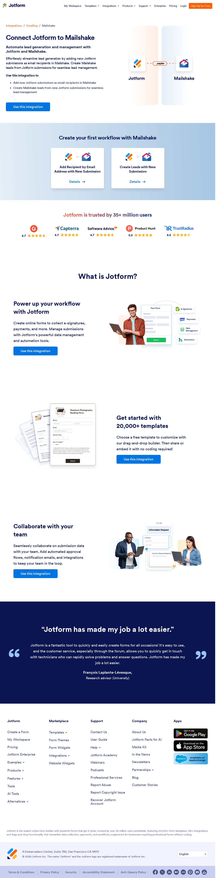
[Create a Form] (18, 732)
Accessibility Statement (99, 872)
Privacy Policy (49, 872)
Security (71, 872)
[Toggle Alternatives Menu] (18, 801)
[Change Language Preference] (192, 854)
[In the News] (141, 754)
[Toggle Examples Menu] (16, 762)
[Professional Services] (106, 777)
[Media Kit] (139, 747)
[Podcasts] (97, 770)
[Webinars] (98, 762)
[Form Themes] (59, 740)
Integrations (14, 25)
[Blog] (135, 777)
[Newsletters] (141, 762)
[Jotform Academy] (104, 755)
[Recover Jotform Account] (109, 802)
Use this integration (28, 107)
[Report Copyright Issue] (108, 792)
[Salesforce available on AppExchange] (191, 758)
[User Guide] (99, 739)
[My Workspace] (18, 739)
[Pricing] (12, 747)
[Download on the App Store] (191, 746)
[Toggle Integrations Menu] (59, 756)
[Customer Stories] (145, 785)
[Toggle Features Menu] (15, 778)
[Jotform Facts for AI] (147, 739)
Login (183, 6)
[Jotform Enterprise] (21, 754)
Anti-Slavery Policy (133, 872)
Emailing (32, 25)
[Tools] (11, 786)
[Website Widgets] (62, 763)
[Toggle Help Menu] (96, 747)
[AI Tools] (13, 794)
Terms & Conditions (21, 872)
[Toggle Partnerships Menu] (143, 770)
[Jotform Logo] (14, 5)
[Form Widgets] (59, 748)
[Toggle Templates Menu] (58, 732)
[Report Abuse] (101, 785)
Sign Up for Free (200, 6)
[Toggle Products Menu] (15, 770)
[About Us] (139, 732)
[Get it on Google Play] (191, 733)
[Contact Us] (99, 732)
